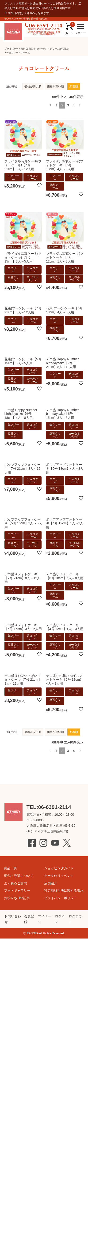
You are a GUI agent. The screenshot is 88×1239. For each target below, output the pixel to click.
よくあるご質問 (15, 883)
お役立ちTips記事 (17, 898)
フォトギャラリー (17, 890)
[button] (50, 750)
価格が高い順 (55, 732)
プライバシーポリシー (60, 898)
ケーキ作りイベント (59, 876)
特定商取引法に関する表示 (64, 890)
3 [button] (68, 751)
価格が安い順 (32, 732)
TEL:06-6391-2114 (49, 807)
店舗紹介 (50, 883)
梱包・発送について (19, 876)
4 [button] (74, 751)
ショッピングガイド (59, 868)
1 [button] (56, 751)
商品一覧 (10, 868)
